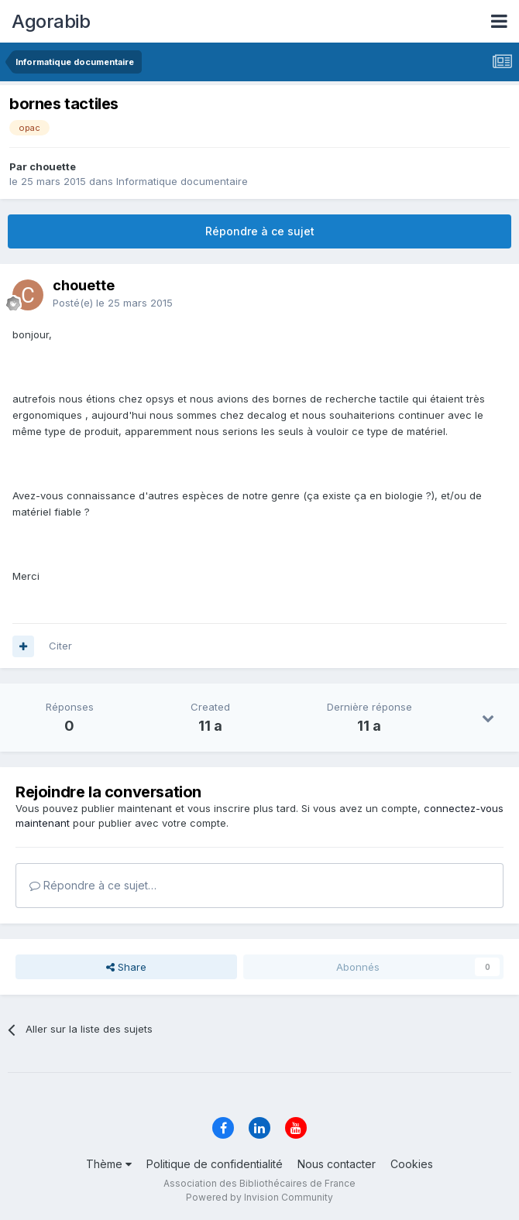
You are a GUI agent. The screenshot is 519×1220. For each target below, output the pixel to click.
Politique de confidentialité (214, 1163)
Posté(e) (113, 302)
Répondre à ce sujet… (92, 885)
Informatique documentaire (182, 181)
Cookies (411, 1163)
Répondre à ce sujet (259, 231)
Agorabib (51, 21)
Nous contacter (336, 1163)
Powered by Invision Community (259, 1197)
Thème (109, 1163)
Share (126, 966)
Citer (60, 645)
